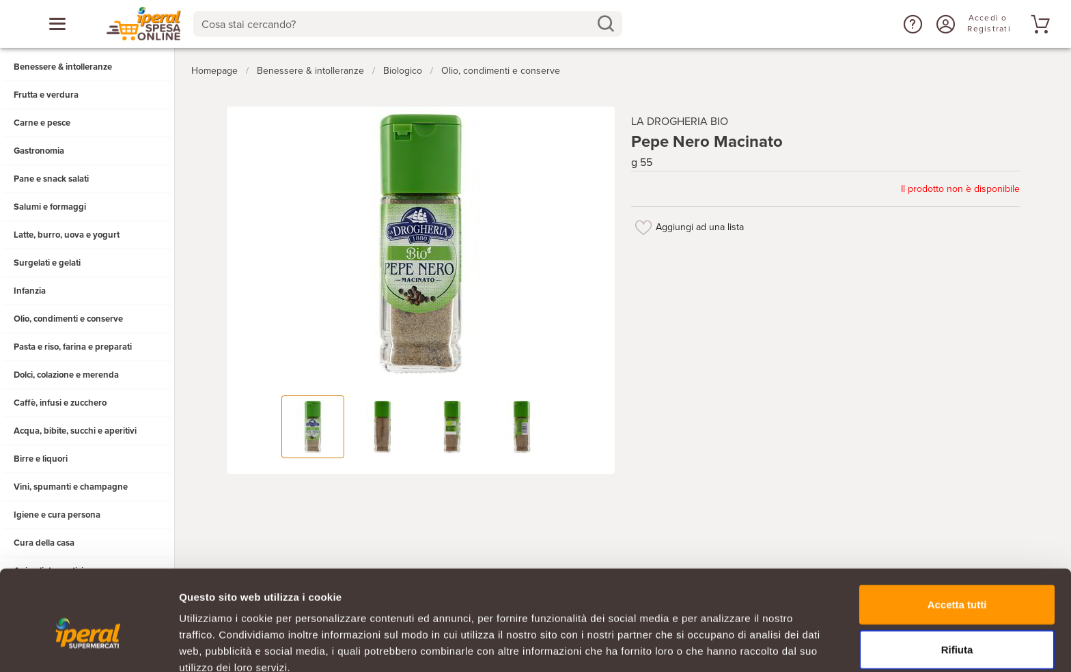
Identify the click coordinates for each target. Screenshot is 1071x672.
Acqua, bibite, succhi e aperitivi (75, 430)
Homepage (214, 67)
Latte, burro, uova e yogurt (67, 234)
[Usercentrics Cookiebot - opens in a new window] (88, 645)
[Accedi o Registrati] (944, 24)
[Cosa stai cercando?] (397, 24)
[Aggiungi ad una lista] (643, 224)
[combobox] (408, 24)
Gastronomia (39, 150)
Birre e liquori (41, 458)
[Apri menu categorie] (57, 24)
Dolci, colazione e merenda (66, 374)
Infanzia (30, 290)
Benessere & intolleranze (63, 66)
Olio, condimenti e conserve (68, 318)
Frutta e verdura (46, 94)
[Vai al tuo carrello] (1038, 24)
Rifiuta (957, 583)
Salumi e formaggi (50, 206)
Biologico (402, 67)
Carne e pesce (42, 122)
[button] (911, 24)
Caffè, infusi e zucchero (60, 402)
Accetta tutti (957, 538)
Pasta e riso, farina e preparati (73, 346)
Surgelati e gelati (47, 262)
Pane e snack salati (51, 178)
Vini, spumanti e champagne (71, 486)
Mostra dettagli (718, 645)
